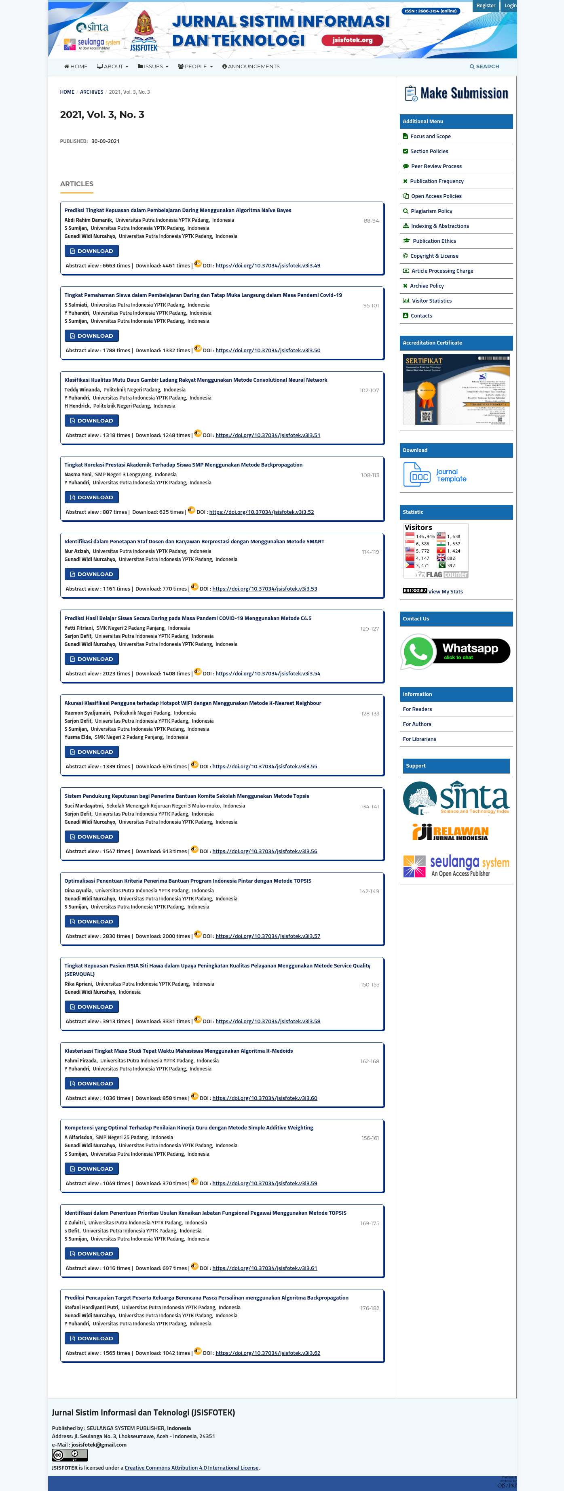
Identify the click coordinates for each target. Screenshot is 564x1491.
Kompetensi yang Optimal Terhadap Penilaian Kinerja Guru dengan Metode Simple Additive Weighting (189, 1128)
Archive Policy (427, 286)
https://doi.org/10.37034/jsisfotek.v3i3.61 (265, 1268)
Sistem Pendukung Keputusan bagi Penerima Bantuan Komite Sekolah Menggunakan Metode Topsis (187, 796)
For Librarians (419, 739)
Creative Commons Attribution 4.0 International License (191, 1468)
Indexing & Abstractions (440, 226)
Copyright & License (434, 256)
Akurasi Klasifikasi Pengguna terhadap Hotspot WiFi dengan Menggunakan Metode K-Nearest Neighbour (193, 703)
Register (486, 5)
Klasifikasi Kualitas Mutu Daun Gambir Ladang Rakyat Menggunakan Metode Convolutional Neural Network (196, 380)
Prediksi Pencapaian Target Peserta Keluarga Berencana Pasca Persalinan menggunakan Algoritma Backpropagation (207, 1298)
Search (485, 66)
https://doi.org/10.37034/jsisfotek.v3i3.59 (265, 1183)
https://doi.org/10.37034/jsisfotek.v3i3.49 (267, 266)
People (193, 66)
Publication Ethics (434, 241)
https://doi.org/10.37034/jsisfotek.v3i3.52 (261, 512)
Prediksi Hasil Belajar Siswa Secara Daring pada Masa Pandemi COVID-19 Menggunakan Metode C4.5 (188, 618)
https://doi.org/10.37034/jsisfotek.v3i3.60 (265, 1098)
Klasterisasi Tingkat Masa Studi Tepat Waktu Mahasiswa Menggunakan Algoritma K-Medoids (179, 1051)
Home (76, 66)
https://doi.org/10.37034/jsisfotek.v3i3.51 (267, 435)
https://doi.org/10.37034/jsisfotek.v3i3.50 (267, 350)
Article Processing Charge (442, 271)
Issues (151, 66)
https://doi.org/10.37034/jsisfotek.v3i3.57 (267, 936)
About (110, 66)
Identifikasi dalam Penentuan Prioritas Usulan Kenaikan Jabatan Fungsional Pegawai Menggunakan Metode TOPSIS (206, 1213)
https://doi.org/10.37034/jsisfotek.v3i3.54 (267, 674)
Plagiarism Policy (431, 211)
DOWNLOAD (94, 251)
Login (511, 5)
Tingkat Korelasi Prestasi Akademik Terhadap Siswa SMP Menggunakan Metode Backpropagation (184, 465)
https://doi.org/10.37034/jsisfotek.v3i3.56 (265, 851)
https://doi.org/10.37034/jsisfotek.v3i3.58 (267, 1021)
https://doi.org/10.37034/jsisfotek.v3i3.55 (265, 767)
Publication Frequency (437, 181)
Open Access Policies (437, 196)
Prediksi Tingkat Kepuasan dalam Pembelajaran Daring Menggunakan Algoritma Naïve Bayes (178, 210)
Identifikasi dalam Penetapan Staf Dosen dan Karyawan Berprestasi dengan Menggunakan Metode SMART (195, 542)
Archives (91, 92)
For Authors (417, 724)
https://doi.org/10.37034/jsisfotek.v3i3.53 (265, 589)
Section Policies (429, 151)
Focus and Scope (431, 136)
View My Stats (446, 592)
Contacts (422, 316)
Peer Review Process (437, 166)
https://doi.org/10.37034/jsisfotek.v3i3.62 (267, 1353)
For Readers (417, 709)
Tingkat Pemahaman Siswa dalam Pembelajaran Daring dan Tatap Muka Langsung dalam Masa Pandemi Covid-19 (203, 295)
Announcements (251, 66)
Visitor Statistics (431, 301)
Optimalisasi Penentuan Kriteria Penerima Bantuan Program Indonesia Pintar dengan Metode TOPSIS (188, 881)
